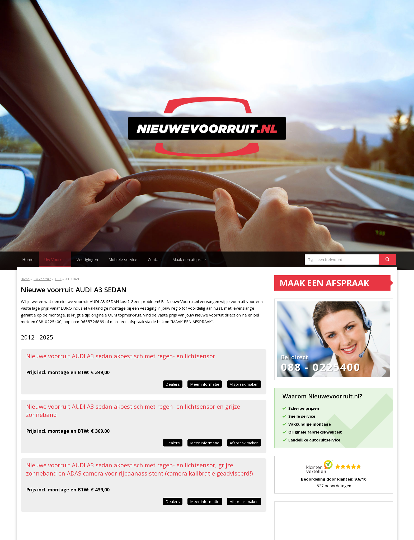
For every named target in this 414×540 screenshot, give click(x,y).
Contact (155, 259)
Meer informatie (204, 384)
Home (28, 259)
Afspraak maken (244, 384)
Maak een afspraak (189, 259)
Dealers (173, 384)
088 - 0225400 (321, 367)
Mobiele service (123, 259)
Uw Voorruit (55, 259)
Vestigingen (87, 259)
